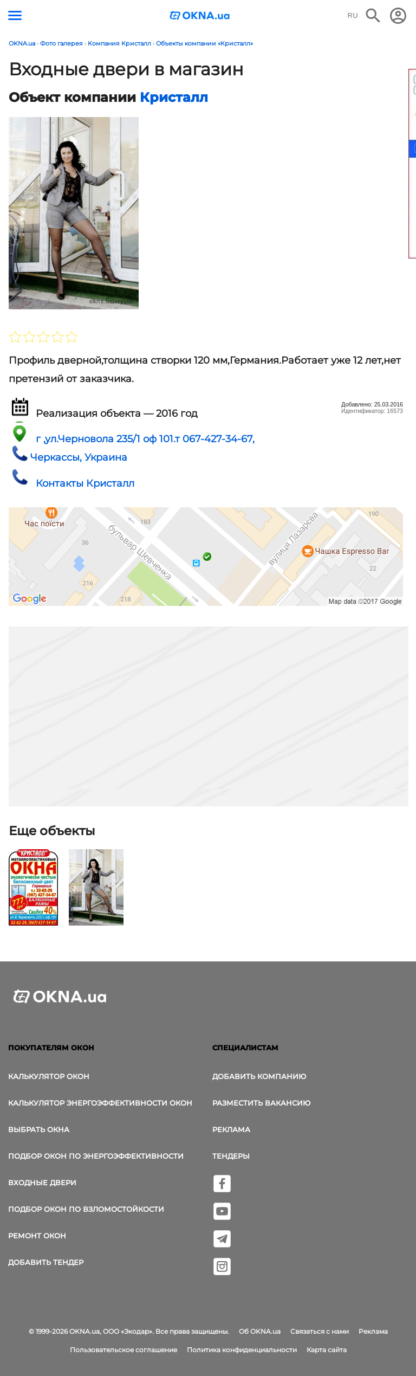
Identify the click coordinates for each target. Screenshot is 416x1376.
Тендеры (231, 1156)
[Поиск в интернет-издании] (373, 15)
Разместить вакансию (261, 1103)
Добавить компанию (259, 1076)
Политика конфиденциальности (242, 1350)
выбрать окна (38, 1129)
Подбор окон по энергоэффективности (96, 1156)
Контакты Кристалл (85, 483)
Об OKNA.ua (260, 1331)
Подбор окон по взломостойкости (86, 1209)
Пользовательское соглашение (123, 1350)
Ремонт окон (37, 1235)
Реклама (231, 1129)
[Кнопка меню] (15, 15)
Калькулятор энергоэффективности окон (100, 1103)
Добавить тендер (45, 1262)
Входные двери (42, 1182)
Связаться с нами (319, 1331)
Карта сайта (327, 1350)
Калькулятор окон (48, 1076)
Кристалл (174, 97)
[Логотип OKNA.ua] (200, 16)
